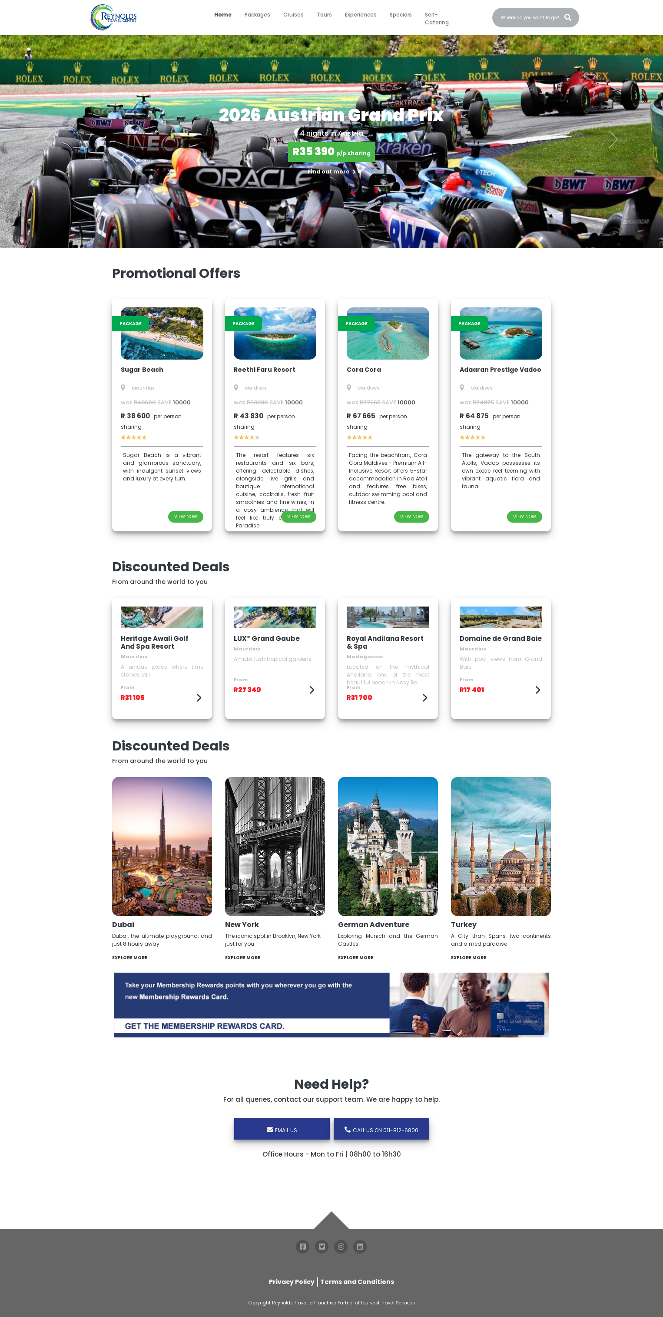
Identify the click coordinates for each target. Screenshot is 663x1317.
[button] (49, 139)
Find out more (331, 171)
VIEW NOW (185, 516)
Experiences (361, 14)
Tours (324, 14)
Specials (401, 14)
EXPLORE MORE (131, 957)
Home (223, 14)
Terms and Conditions (357, 1281)
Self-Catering (437, 18)
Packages (257, 14)
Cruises (293, 14)
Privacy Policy (292, 1281)
